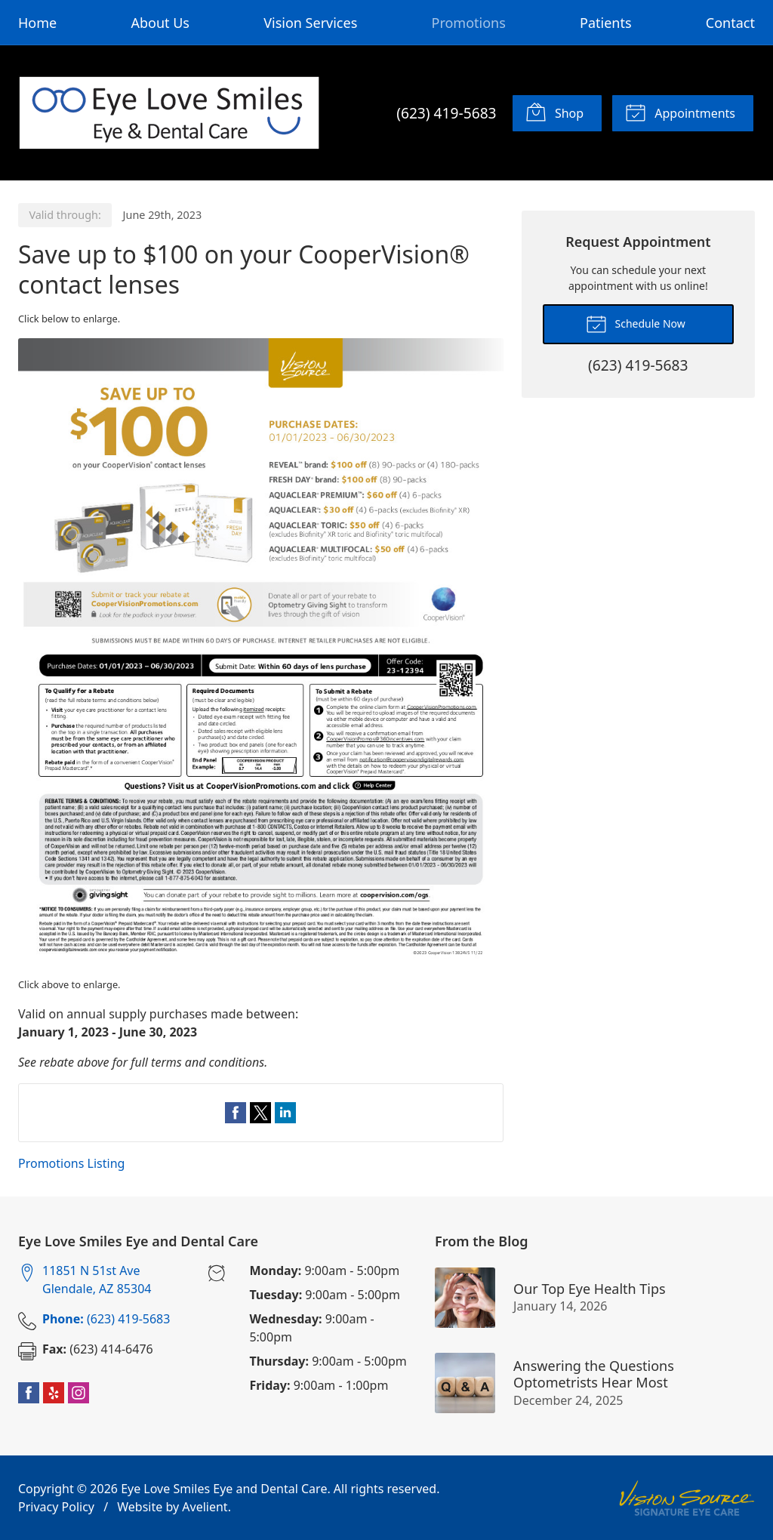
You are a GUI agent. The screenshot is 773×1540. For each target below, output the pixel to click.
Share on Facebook (235, 1112)
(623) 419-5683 (446, 113)
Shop (554, 111)
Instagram (78, 1392)
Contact (730, 23)
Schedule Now (635, 323)
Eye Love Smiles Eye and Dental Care (224, 1488)
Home (37, 23)
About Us (160, 23)
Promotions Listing (71, 1163)
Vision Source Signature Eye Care (687, 1498)
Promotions (469, 23)
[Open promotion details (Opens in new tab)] (261, 652)
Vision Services (310, 23)
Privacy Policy (56, 1506)
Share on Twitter (260, 1112)
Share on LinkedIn (285, 1112)
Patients (606, 23)
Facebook (28, 1392)
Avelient (204, 1506)
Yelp (53, 1392)
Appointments (680, 111)
